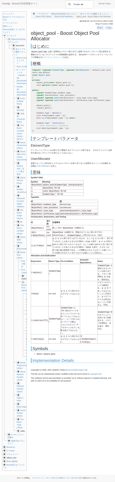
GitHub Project (104, 3)
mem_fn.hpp (22, 66)
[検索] (79, 4)
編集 (109, 28)
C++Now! (11, 451)
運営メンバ (7, 26)
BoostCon (11, 447)
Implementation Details (53, 360)
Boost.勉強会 (12, 461)
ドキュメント (12, 454)
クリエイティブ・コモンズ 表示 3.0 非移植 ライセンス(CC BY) (55, 478)
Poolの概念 (23, 264)
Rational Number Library (20, 389)
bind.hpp (20, 110)
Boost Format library (21, 180)
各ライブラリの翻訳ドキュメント (18, 52)
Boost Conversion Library (21, 145)
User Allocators (43, 166)
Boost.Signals (22, 407)
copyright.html (96, 374)
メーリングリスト (10, 23)
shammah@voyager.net (77, 370)
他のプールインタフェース (51, 57)
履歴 (100, 28)
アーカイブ (11, 36)
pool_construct (68, 325)
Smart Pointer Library (21, 413)
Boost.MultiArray (24, 249)
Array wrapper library (21, 101)
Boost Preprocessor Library (22, 365)
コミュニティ (8, 14)
